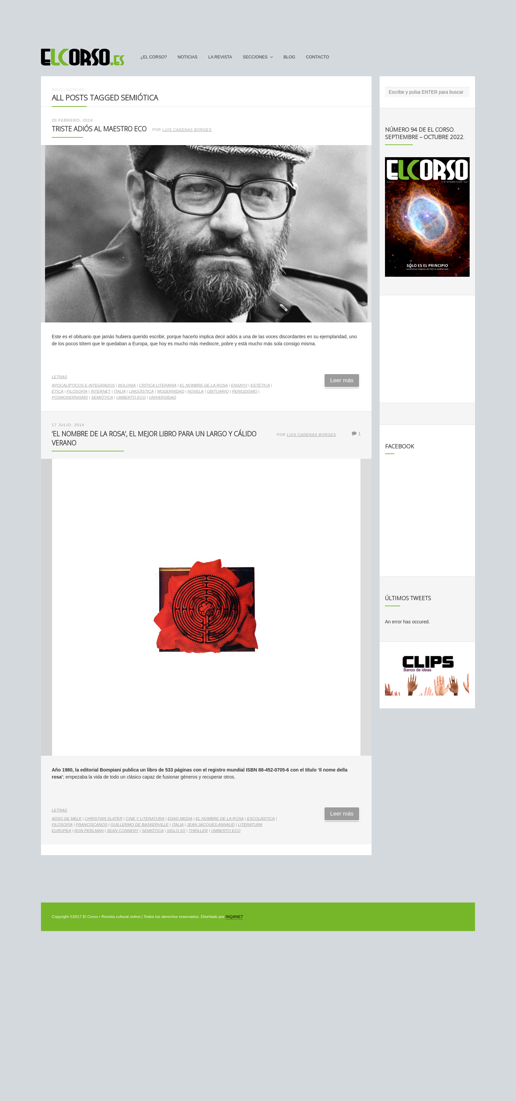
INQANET (234, 916)
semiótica (102, 397)
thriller (198, 830)
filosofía (77, 391)
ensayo (239, 385)
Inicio (57, 90)
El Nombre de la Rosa (204, 385)
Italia (120, 391)
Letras (59, 377)
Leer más (342, 380)
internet (101, 391)
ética (57, 391)
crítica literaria (157, 385)
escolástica (261, 818)
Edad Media (180, 818)
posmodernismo (70, 397)
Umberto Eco (131, 397)
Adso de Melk (67, 818)
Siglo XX (176, 830)
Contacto (317, 57)
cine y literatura (145, 818)
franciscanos (91, 824)
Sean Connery (122, 830)
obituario (218, 391)
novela (195, 391)
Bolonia (127, 385)
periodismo (244, 391)
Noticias (188, 57)
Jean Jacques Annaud (210, 824)
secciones (255, 57)
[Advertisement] (258, 21)
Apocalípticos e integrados (83, 385)
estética (260, 385)
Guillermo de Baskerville (140, 824)
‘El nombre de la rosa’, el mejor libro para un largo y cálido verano (154, 438)
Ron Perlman (89, 830)
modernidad (170, 391)
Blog (289, 57)
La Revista (220, 57)
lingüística (141, 391)
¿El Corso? (153, 57)
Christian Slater (103, 818)
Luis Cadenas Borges (187, 130)
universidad (162, 397)
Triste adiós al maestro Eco (99, 128)
